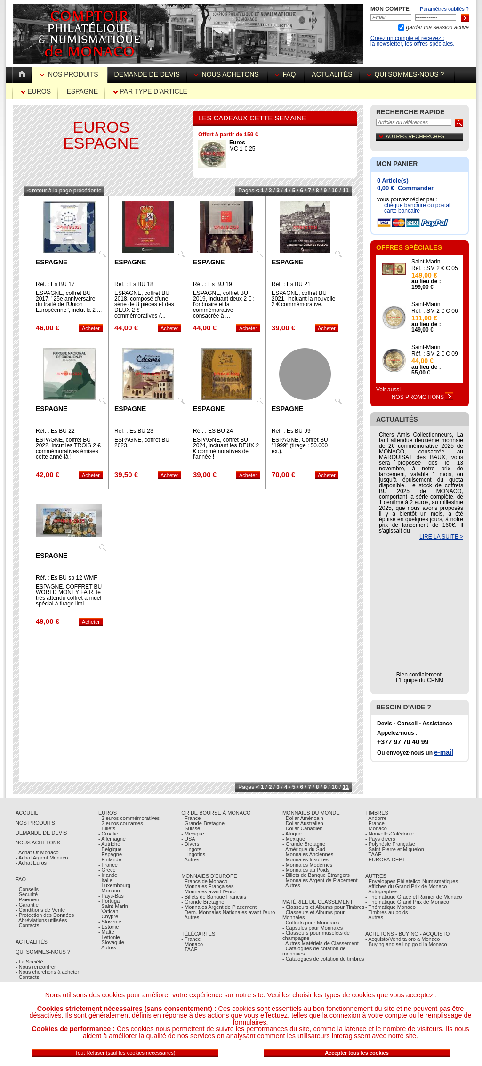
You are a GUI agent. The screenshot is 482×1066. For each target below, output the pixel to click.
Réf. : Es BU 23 (133, 431)
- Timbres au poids (386, 912)
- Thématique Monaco (390, 907)
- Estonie (108, 927)
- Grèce (107, 870)
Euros (36, 91)
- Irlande (107, 875)
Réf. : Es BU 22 (55, 431)
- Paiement (28, 899)
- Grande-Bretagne (203, 823)
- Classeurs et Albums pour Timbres (323, 907)
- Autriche (109, 844)
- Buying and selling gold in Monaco (406, 944)
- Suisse (190, 828)
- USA (188, 839)
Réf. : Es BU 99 (291, 431)
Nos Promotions (423, 397)
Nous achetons (227, 74)
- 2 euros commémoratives (129, 818)
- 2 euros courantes (120, 823)
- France (108, 864)
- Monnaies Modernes (307, 864)
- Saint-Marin (113, 906)
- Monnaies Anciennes (307, 854)
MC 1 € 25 (242, 145)
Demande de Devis (41, 832)
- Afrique (292, 833)
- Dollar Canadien (302, 828)
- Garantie (27, 904)
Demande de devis (147, 74)
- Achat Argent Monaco (42, 857)
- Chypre (108, 916)
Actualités (332, 74)
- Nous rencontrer (36, 967)
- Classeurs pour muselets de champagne (316, 935)
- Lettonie (109, 937)
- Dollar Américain (302, 818)
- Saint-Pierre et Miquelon (394, 849)
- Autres (107, 947)
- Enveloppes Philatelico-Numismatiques (411, 881)
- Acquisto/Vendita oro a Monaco (402, 939)
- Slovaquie (111, 942)
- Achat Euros (31, 863)
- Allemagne (112, 839)
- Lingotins (193, 854)
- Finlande (109, 859)
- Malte (106, 932)
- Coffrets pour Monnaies (310, 922)
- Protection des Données (45, 915)
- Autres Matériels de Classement (320, 943)
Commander (416, 187)
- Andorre (375, 818)
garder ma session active (436, 27)
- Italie (105, 880)
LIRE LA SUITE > (441, 536)
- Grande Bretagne (202, 902)
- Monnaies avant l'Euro (208, 891)
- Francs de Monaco (204, 881)
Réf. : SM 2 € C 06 (434, 311)
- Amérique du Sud (303, 849)
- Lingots (191, 849)
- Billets (106, 828)
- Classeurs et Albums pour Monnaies (313, 914)
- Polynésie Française (390, 844)
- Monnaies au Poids (305, 870)
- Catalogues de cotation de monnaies (314, 951)
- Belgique (110, 849)
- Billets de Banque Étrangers (316, 875)
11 (346, 190)
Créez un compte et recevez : (407, 38)
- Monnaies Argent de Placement (219, 907)
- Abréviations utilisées (41, 920)
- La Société (29, 961)
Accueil (27, 813)
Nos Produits (70, 74)
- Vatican (108, 911)
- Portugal (109, 901)
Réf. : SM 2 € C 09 (434, 353)
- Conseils (27, 889)
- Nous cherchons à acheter (47, 972)
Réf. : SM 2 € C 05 (434, 268)
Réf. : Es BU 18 (133, 284)
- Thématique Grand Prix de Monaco (407, 902)
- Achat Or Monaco (37, 852)
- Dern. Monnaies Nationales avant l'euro (228, 912)
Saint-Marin (425, 261)
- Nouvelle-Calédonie (389, 833)
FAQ (286, 74)
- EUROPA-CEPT (385, 859)
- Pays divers (380, 839)
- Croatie (108, 833)
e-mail (443, 752)
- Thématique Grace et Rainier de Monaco (413, 896)
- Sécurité (27, 894)
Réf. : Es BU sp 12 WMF (66, 577)
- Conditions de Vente (40, 910)
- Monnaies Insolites (305, 859)
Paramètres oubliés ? (444, 9)
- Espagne (110, 854)
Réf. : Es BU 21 (291, 284)
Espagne (82, 91)
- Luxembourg (114, 885)
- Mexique (192, 833)
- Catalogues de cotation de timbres (323, 959)
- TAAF (189, 949)
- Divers (190, 844)
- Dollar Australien (302, 823)
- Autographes (381, 891)
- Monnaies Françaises (207, 886)
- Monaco (109, 890)
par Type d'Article (150, 91)
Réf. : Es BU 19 (212, 284)
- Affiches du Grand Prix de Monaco (406, 886)
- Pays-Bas (111, 896)
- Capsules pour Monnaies (312, 928)
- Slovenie (109, 921)
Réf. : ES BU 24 (213, 431)
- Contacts (27, 925)
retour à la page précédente (64, 190)
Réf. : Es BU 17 (55, 284)
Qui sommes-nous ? (407, 74)
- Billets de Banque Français (213, 896)
